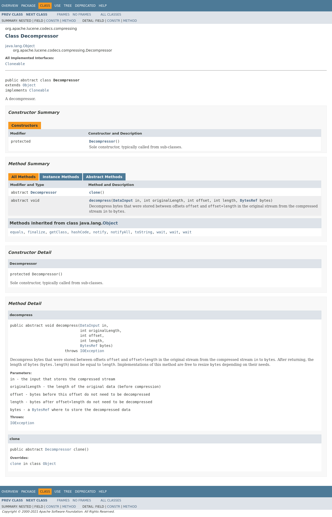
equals (16, 232)
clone (94, 192)
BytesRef (248, 200)
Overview (10, 6)
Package (28, 6)
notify (99, 232)
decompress (100, 200)
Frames (63, 14)
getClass (58, 232)
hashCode (80, 232)
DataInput (123, 200)
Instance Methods (61, 177)
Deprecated (85, 6)
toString (143, 232)
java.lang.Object (20, 46)
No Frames (82, 14)
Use (57, 6)
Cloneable (15, 64)
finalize (36, 232)
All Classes (111, 14)
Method (69, 21)
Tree (68, 6)
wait (161, 232)
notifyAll (120, 232)
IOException (92, 351)
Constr (52, 21)
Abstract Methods (104, 177)
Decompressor (102, 141)
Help (103, 6)
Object (29, 85)
